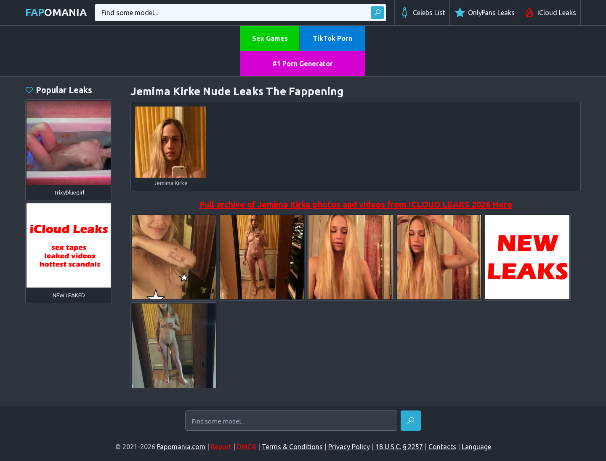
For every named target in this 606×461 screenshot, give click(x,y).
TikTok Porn (332, 38)
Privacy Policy (349, 446)
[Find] (411, 420)
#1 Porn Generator (302, 63)
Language (476, 446)
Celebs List (422, 12)
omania (56, 12)
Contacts (442, 446)
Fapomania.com (181, 446)
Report (221, 446)
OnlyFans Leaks (484, 12)
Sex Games (270, 38)
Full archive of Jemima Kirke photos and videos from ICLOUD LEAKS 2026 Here (355, 204)
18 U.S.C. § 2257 (399, 446)
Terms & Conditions (292, 446)
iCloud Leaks (550, 12)
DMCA (246, 446)
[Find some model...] (291, 421)
